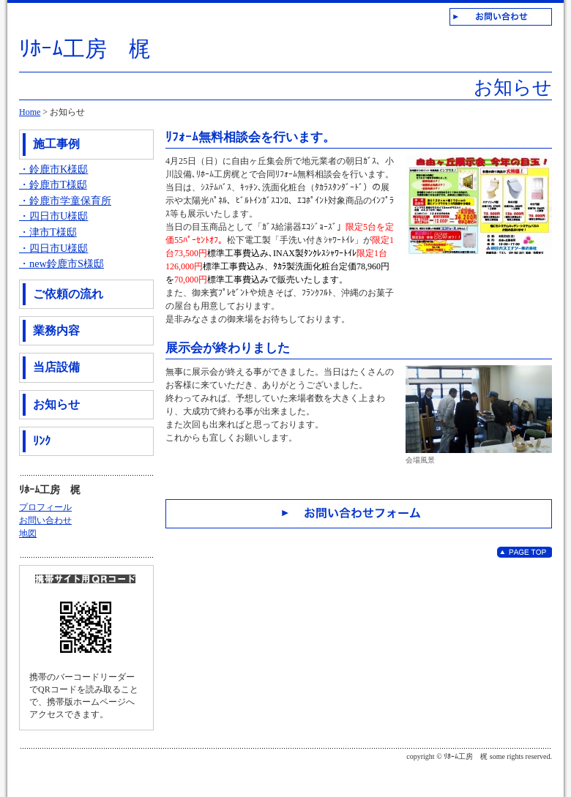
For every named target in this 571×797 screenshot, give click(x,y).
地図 (28, 533)
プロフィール (45, 507)
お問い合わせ (45, 520)
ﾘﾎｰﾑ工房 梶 (85, 49)
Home (29, 112)
